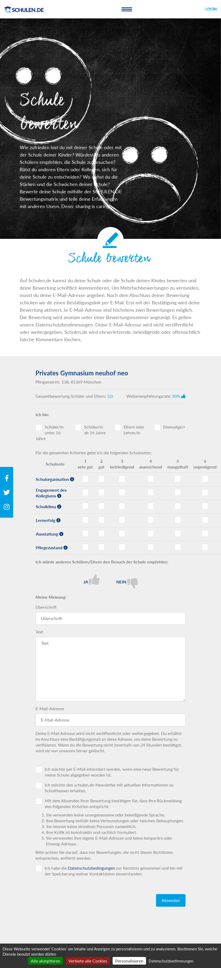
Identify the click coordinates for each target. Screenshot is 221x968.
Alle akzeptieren (45, 960)
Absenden (171, 900)
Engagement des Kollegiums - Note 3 (122, 492)
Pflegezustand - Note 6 (205, 547)
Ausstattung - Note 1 (85, 533)
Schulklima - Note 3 (122, 506)
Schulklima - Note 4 (150, 506)
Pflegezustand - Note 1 (85, 547)
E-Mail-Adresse (50, 708)
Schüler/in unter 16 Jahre (50, 432)
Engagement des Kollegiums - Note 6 (205, 492)
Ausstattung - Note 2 (101, 533)
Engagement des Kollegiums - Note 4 (150, 492)
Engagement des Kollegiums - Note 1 (85, 492)
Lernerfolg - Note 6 (205, 519)
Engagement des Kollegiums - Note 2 (101, 492)
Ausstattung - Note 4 (150, 533)
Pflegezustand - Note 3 (122, 547)
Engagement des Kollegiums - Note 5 (177, 492)
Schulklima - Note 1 (85, 506)
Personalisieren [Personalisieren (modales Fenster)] (129, 960)
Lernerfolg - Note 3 (122, 519)
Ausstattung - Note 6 (205, 533)
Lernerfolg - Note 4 (150, 519)
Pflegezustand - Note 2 (101, 547)
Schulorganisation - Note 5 (177, 478)
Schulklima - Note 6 (205, 506)
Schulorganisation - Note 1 (85, 478)
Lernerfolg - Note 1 (85, 519)
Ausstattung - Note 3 (122, 533)
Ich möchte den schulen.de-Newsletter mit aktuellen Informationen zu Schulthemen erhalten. (109, 787)
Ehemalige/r (174, 426)
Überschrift (46, 606)
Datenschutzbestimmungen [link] (171, 961)
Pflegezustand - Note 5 (177, 547)
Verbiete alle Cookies (87, 960)
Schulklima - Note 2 (101, 506)
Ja (91, 579)
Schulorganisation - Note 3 (122, 478)
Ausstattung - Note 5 (177, 533)
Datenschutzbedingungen (91, 867)
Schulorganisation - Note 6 (205, 478)
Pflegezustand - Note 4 (150, 547)
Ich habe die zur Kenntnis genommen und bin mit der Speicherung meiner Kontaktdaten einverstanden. (114, 870)
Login (211, 9)
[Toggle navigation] (127, 9)
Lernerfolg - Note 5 (177, 519)
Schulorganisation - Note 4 (150, 478)
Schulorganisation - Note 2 (101, 478)
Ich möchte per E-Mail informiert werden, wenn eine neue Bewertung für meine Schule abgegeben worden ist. (112, 772)
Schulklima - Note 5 (177, 506)
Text (39, 631)
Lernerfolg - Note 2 (101, 519)
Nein (127, 581)
